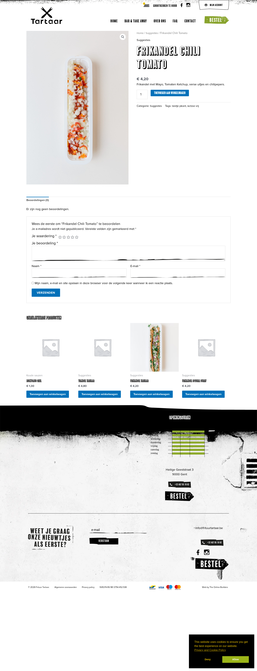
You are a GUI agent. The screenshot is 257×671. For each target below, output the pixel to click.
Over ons (160, 21)
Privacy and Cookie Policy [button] (210, 650)
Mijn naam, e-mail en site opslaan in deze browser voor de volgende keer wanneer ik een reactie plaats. (104, 284)
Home (114, 21)
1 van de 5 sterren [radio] (60, 238)
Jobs (146, 6)
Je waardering (44, 236)
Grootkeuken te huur (165, 6)
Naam (36, 267)
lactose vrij (197, 106)
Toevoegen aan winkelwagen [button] (41, 399)
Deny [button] (208, 659)
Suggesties (153, 33)
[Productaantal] (143, 95)
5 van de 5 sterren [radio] (78, 238)
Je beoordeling (45, 244)
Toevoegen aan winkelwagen (171, 93)
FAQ (175, 21)
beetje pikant (181, 106)
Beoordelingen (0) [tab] (38, 200)
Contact (190, 21)
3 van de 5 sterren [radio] (69, 238)
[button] (122, 37)
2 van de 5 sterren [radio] (65, 238)
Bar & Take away (136, 21)
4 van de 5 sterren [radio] (74, 238)
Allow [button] (235, 659)
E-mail (135, 267)
